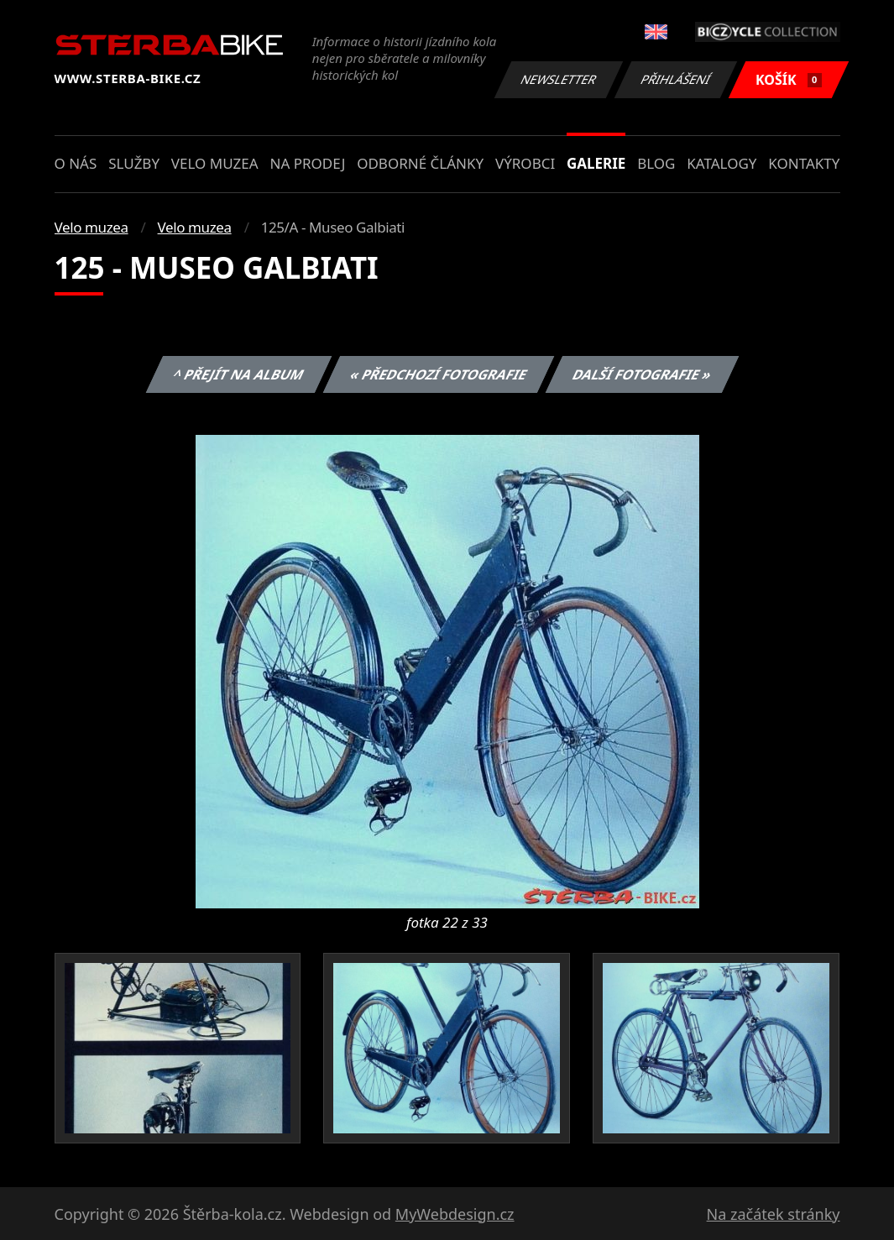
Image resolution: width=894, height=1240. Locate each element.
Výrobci (525, 163)
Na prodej (307, 163)
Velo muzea (215, 163)
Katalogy (721, 163)
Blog (656, 163)
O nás (76, 163)
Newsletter (559, 79)
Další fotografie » (642, 374)
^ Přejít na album (239, 374)
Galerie (596, 163)
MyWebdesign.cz (455, 1214)
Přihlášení (676, 79)
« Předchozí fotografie (439, 374)
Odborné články (420, 163)
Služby (133, 163)
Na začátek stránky (773, 1214)
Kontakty (803, 163)
